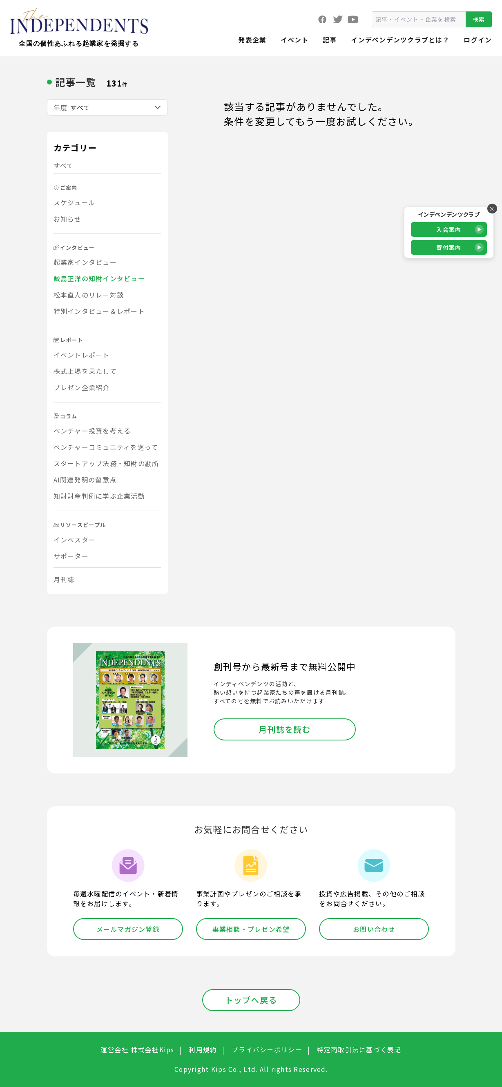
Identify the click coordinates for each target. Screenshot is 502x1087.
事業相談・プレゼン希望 (251, 929)
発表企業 (252, 39)
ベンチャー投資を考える (92, 431)
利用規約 (203, 1049)
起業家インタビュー (85, 262)
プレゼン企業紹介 (82, 387)
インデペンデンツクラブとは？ (400, 39)
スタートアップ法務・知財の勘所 (106, 463)
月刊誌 (64, 579)
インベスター (75, 540)
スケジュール (75, 202)
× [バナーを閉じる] (492, 209)
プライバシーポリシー (267, 1049)
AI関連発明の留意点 (85, 480)
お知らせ (68, 219)
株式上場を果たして (85, 371)
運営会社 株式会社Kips (137, 1049)
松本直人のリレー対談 (89, 295)
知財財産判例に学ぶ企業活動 (99, 496)
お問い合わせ (374, 929)
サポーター (71, 556)
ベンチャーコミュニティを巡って (106, 447)
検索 (479, 19)
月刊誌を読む (285, 729)
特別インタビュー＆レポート (99, 311)
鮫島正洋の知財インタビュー (99, 278)
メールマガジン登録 (128, 929)
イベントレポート (82, 355)
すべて (64, 165)
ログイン (478, 39)
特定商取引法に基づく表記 (359, 1049)
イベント (295, 39)
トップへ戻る (251, 1000)
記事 (330, 39)
